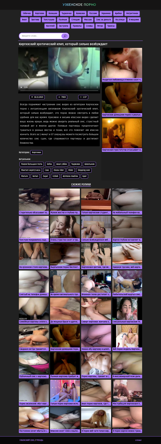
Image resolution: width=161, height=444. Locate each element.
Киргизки (39, 13)
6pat (84, 176)
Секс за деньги (103, 19)
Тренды (40, 440)
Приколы (77, 26)
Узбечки (27, 13)
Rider (70, 170)
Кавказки (80, 13)
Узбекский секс (26, 440)
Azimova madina (70, 176)
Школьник (89, 164)
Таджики (75, 164)
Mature (24, 176)
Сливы (89, 26)
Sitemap (138, 440)
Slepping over (84, 170)
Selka (49, 164)
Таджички (66, 13)
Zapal (45, 176)
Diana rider (59, 170)
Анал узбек (61, 164)
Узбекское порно (79, 5)
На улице (120, 19)
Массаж (88, 19)
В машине (134, 19)
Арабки (118, 13)
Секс (47, 170)
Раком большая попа (31, 164)
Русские (93, 13)
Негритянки (132, 13)
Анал (24, 19)
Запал (35, 176)
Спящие (75, 19)
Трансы (111, 26)
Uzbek (55, 176)
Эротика (35, 19)
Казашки (53, 13)
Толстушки (49, 19)
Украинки (105, 13)
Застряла (63, 26)
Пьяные (63, 19)
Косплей (50, 26)
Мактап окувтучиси (30, 170)
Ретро (100, 26)
